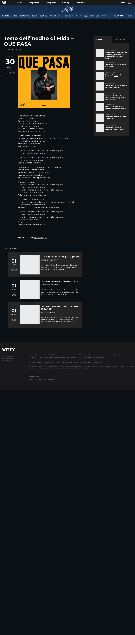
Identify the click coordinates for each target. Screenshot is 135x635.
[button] (35, 2)
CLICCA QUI (41, 238)
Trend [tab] (99, 39)
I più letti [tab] (119, 39)
